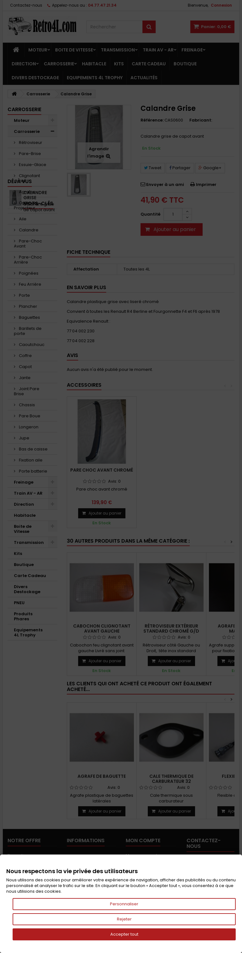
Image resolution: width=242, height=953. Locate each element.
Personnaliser (124, 904)
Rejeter (124, 919)
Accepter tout (124, 934)
